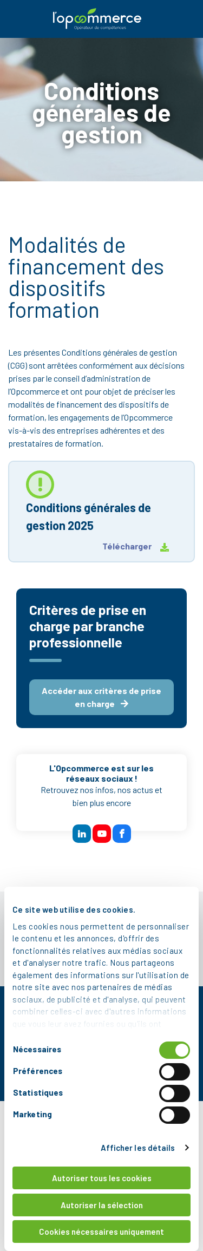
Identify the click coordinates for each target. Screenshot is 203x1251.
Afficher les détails (138, 1147)
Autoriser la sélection (102, 1205)
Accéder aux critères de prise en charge (101, 697)
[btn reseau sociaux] (82, 833)
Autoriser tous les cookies (102, 1178)
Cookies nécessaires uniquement (101, 1231)
